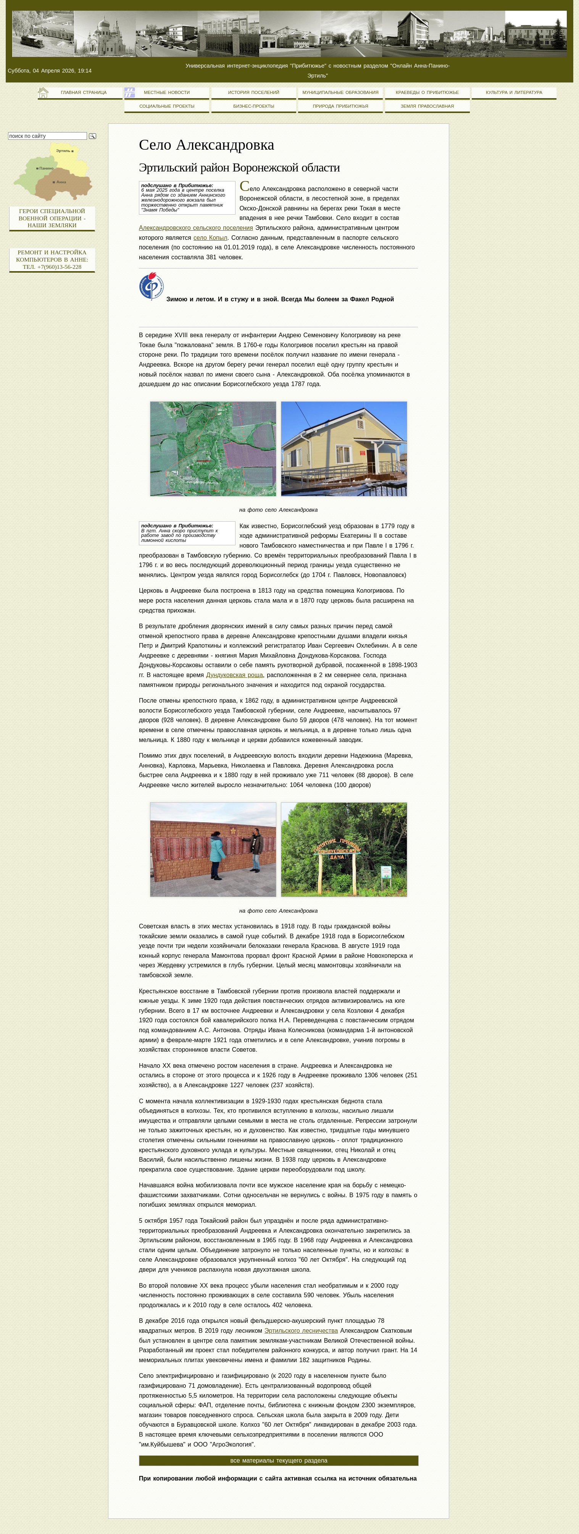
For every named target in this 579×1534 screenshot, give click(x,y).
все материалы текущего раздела (278, 1460)
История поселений (253, 92)
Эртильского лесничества (301, 1330)
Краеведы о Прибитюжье (427, 92)
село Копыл (210, 237)
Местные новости (167, 92)
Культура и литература (514, 92)
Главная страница (79, 92)
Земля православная (427, 106)
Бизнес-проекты (253, 106)
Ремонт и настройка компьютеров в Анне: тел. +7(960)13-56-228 (52, 259)
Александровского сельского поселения (196, 228)
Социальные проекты (166, 106)
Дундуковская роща (234, 675)
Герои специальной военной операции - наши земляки (52, 218)
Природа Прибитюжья (340, 106)
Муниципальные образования (341, 92)
